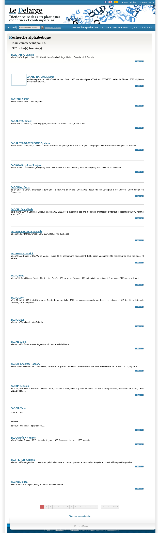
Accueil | (12, 27)
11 (85, 507)
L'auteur (124, 2)
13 (95, 507)
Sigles (133, 2)
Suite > (139, 61)
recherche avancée (53, 28)
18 (103, 507)
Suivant (115, 507)
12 (90, 507)
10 (80, 507)
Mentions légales (81, 526)
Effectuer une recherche (79, 516)
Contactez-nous (146, 2)
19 (108, 507)
